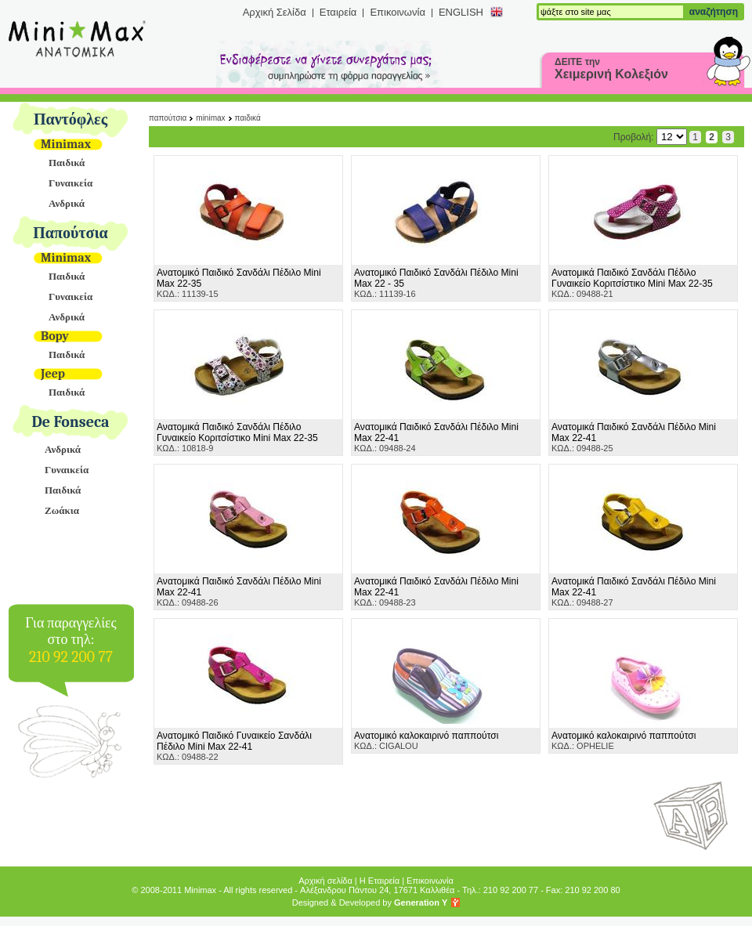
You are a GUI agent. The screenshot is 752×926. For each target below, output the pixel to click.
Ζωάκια (62, 510)
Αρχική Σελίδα (274, 12)
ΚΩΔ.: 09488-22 (234, 745)
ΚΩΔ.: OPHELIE (623, 740)
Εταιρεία (338, 12)
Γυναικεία (70, 183)
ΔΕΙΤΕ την (611, 68)
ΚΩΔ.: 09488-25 (633, 437)
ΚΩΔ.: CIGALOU (426, 740)
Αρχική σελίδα (325, 880)
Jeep (53, 374)
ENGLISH (461, 12)
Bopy (55, 336)
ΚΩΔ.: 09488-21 (632, 282)
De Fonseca (71, 422)
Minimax (66, 144)
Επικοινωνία (397, 12)
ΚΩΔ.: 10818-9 (237, 437)
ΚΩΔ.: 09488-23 (436, 591)
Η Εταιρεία (380, 880)
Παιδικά (67, 162)
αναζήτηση (713, 11)
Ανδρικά (67, 203)
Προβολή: (650, 137)
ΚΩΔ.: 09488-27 (633, 591)
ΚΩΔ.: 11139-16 (436, 282)
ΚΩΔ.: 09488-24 (436, 437)
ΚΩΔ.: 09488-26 (239, 591)
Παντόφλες (70, 119)
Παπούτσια (70, 233)
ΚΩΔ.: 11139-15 (239, 282)
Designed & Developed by (370, 902)
